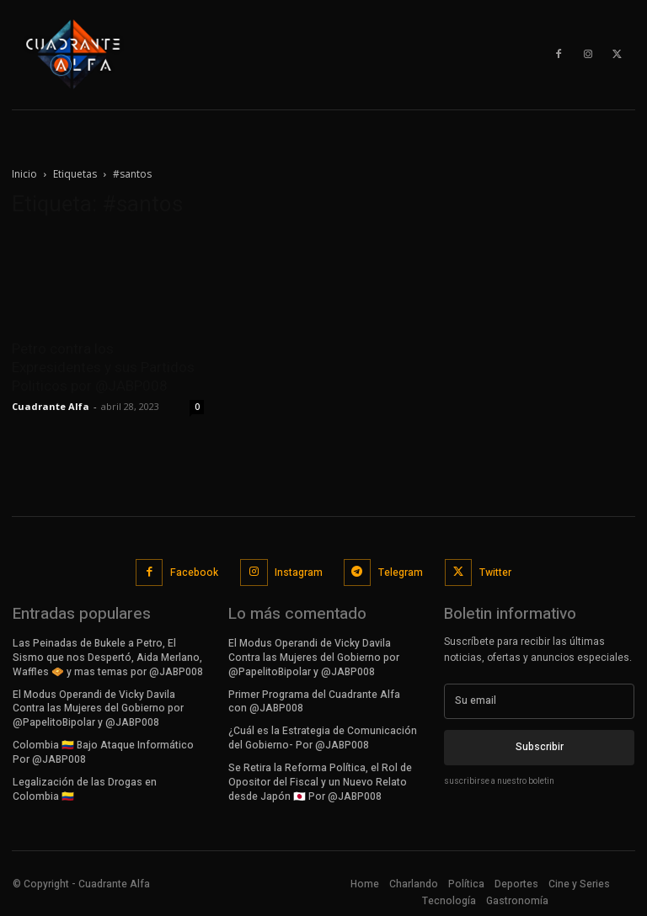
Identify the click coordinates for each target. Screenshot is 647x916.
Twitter (495, 571)
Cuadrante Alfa (50, 406)
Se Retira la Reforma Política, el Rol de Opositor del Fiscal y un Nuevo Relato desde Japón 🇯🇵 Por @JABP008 (320, 781)
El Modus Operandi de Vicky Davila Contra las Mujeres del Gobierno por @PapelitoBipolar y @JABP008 (98, 708)
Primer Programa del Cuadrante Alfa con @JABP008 (314, 701)
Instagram (299, 571)
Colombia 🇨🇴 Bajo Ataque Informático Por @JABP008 (103, 751)
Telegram (400, 571)
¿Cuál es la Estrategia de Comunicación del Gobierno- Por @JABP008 (322, 738)
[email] (539, 701)
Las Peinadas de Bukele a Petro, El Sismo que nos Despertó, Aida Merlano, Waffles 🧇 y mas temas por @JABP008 (108, 657)
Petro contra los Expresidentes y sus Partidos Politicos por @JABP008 (103, 367)
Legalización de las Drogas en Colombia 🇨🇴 (85, 788)
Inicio (24, 174)
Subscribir (540, 746)
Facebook (194, 571)
